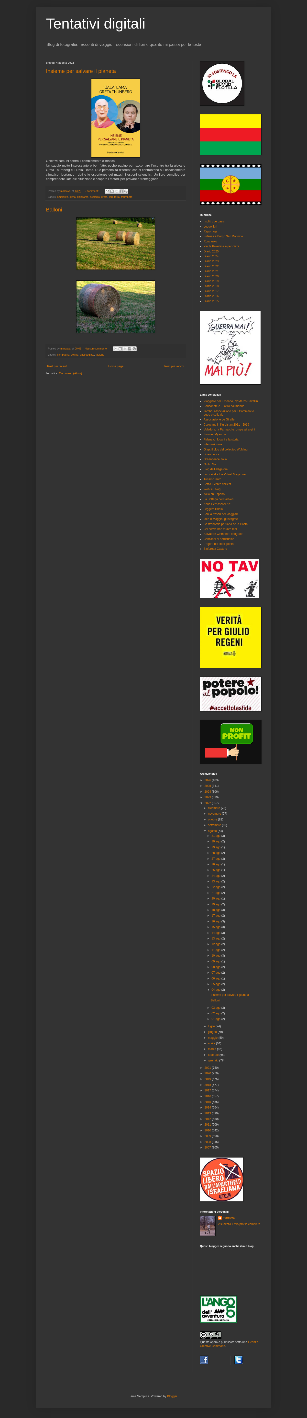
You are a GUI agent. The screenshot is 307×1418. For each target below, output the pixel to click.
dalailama (82, 196)
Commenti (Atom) (70, 373)
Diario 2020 (211, 276)
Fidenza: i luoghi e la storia (221, 439)
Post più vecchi (174, 366)
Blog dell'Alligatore (216, 469)
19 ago (216, 904)
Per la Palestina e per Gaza (222, 246)
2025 (208, 786)
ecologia (95, 196)
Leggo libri (210, 226)
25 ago (216, 870)
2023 (208, 797)
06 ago (216, 978)
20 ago (216, 898)
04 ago (216, 989)
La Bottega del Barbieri (218, 499)
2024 (208, 791)
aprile (212, 1043)
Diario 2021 (211, 271)
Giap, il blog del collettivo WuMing (226, 449)
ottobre (213, 819)
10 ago (216, 955)
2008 (208, 1142)
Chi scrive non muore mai (220, 529)
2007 (208, 1147)
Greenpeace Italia (215, 459)
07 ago (216, 972)
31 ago (216, 836)
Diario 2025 (211, 251)
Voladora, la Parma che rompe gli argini (229, 429)
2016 (208, 1096)
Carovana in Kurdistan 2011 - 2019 (226, 424)
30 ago (216, 841)
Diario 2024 (211, 256)
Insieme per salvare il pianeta (81, 71)
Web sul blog (212, 489)
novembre (215, 813)
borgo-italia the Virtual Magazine (225, 474)
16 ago (216, 921)
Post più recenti (57, 366)
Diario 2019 (211, 281)
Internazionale (213, 444)
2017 (208, 1090)
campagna (63, 354)
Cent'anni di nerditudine (219, 539)
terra (117, 196)
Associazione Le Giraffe (219, 419)
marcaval (229, 1217)
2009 (208, 1136)
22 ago (216, 887)
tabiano (100, 354)
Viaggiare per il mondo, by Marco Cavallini (231, 401)
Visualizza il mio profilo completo (239, 1224)
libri (111, 196)
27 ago (216, 858)
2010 (208, 1130)
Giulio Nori (210, 464)
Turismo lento (212, 479)
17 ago (216, 915)
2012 (208, 1119)
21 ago (216, 893)
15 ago (216, 927)
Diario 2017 (211, 291)
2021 (208, 1067)
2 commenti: (92, 191)
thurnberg (126, 196)
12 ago (216, 944)
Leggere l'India (213, 509)
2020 (208, 1073)
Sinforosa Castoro (215, 548)
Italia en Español (214, 494)
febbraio (213, 1055)
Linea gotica (211, 454)
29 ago (216, 847)
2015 (208, 1102)
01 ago (216, 1019)
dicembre (214, 808)
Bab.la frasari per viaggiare (221, 514)
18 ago (216, 910)
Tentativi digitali (95, 23)
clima (72, 196)
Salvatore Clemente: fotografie (223, 534)
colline (74, 354)
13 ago (216, 938)
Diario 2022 (211, 266)
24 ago (216, 876)
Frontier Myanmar (215, 434)
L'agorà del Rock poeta (219, 544)
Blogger (172, 1396)
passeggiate (87, 354)
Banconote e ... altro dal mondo (224, 406)
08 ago (216, 967)
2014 (208, 1107)
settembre (215, 825)
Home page (115, 366)
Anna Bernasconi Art (217, 504)
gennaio (213, 1060)
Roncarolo (210, 241)
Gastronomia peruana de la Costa (226, 524)
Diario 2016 (211, 296)
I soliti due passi (214, 221)
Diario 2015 (211, 301)
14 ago (216, 933)
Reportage (210, 231)
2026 (208, 780)
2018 (208, 1085)
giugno (213, 1032)
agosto (213, 831)
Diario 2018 (211, 286)
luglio (212, 1026)
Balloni (54, 210)
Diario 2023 (211, 261)
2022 (208, 803)
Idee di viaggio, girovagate (221, 519)
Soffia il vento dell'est (217, 484)
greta (104, 196)
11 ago (216, 950)
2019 (208, 1079)
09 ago (216, 961)
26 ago (216, 864)
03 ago (216, 1007)
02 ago (216, 1013)
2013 (208, 1113)
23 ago (216, 881)
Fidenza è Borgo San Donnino (223, 236)
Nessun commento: (96, 348)
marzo (212, 1049)
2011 (208, 1124)
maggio (213, 1037)
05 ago (216, 984)
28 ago (216, 853)
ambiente (62, 196)
